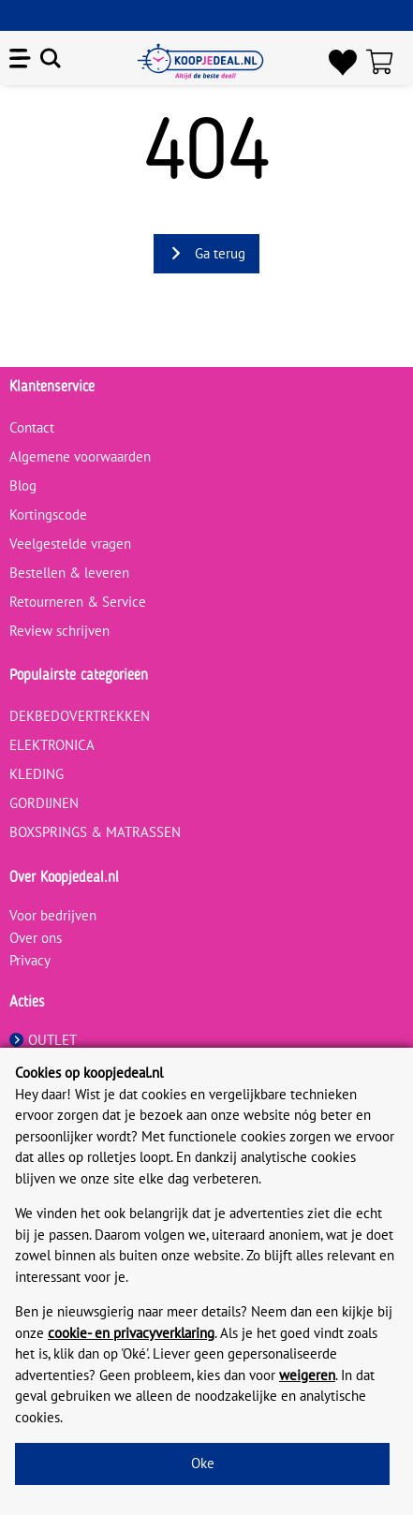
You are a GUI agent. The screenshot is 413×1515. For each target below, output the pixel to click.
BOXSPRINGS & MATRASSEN (95, 832)
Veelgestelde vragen (70, 543)
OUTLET (43, 1040)
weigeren (307, 1375)
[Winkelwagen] (385, 62)
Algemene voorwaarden (80, 456)
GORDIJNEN (44, 803)
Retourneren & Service (77, 601)
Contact (31, 427)
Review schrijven (59, 631)
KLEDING (36, 774)
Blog (23, 485)
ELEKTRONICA (52, 745)
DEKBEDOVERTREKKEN (79, 716)
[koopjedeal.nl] (200, 61)
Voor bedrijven (52, 915)
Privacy (30, 960)
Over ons (35, 938)
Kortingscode (48, 514)
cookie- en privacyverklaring (131, 1333)
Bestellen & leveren (69, 572)
